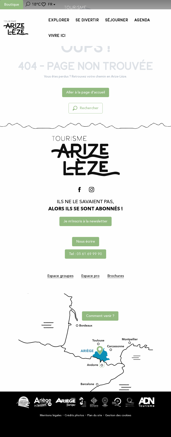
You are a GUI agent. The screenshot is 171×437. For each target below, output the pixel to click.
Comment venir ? (100, 316)
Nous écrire (85, 241)
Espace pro (90, 276)
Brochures (115, 276)
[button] (27, 5)
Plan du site (94, 415)
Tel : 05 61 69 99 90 (85, 254)
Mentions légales (51, 415)
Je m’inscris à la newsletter (85, 221)
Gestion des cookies (118, 415)
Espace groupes (60, 276)
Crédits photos (74, 415)
